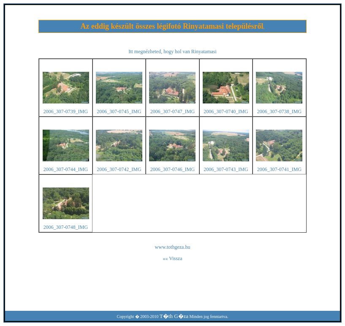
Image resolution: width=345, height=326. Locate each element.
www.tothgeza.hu (172, 247)
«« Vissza (172, 258)
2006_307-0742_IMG (118, 169)
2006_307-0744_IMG (65, 169)
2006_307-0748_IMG (65, 227)
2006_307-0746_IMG (172, 169)
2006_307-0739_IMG (65, 111)
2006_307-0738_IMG (279, 111)
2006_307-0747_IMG (172, 111)
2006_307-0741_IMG (279, 169)
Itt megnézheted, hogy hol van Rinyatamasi (172, 51)
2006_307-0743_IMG (225, 169)
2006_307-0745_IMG (118, 111)
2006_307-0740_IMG (225, 111)
